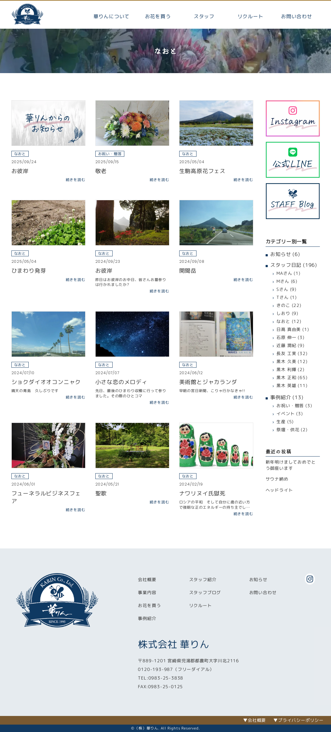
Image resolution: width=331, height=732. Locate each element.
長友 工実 (286, 353)
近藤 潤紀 (286, 345)
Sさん (282, 289)
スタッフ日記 (285, 265)
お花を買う (158, 16)
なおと (283, 321)
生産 (281, 421)
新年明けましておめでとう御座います (291, 465)
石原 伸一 (286, 337)
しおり (283, 313)
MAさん (284, 273)
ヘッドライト (279, 490)
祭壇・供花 (287, 429)
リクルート (250, 16)
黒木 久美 (286, 361)
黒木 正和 (286, 377)
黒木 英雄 (286, 385)
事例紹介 (280, 397)
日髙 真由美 (288, 329)
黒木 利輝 (286, 369)
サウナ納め (277, 479)
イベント (285, 413)
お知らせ (280, 254)
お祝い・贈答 (290, 405)
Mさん (282, 281)
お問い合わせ (296, 16)
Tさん (282, 297)
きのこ (283, 305)
